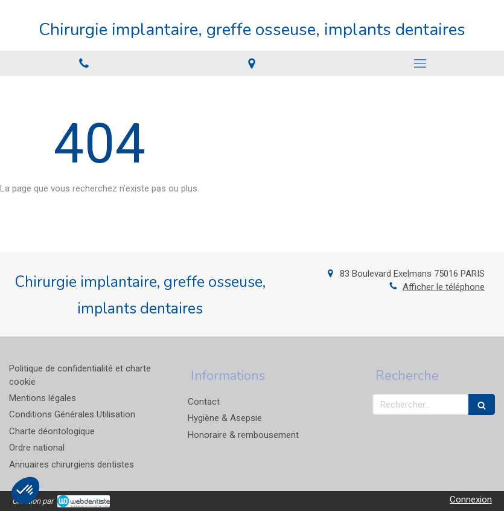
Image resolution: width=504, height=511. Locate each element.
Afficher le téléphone (444, 286)
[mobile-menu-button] (420, 63)
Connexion (471, 499)
